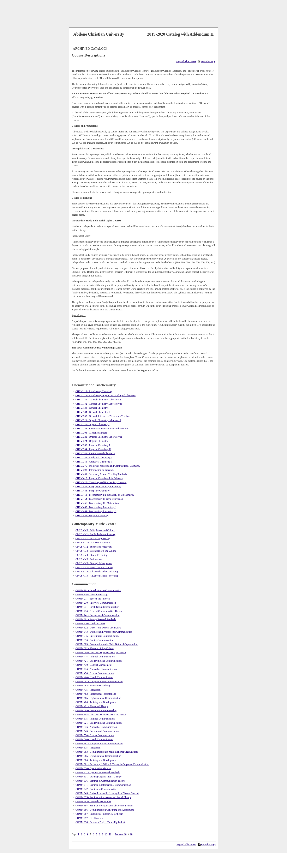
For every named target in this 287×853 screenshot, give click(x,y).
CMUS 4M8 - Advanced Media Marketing (97, 571)
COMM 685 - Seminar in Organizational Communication (104, 805)
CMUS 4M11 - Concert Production (93, 542)
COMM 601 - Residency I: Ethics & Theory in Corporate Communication (112, 764)
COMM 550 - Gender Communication (95, 735)
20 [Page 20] (131, 834)
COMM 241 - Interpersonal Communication (98, 615)
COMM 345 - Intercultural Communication (97, 635)
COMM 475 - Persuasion (88, 689)
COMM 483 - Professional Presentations (96, 693)
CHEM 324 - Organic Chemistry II (93, 441)
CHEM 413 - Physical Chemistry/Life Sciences (99, 478)
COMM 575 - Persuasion (88, 747)
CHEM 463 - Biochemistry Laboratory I (96, 507)
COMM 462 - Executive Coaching (93, 685)
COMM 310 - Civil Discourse (90, 623)
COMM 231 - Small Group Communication (97, 607)
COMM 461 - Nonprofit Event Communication (99, 681)
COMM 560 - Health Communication (94, 739)
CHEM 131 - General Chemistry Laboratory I (98, 399)
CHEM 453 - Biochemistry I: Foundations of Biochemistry (105, 494)
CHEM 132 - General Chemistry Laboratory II (99, 403)
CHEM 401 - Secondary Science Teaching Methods (101, 474)
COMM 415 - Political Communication (95, 656)
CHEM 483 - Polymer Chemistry (92, 515)
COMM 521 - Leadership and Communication (99, 722)
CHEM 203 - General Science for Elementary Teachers (103, 416)
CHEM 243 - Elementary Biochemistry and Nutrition (102, 428)
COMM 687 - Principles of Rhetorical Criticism (99, 813)
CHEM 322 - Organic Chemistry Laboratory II (99, 436)
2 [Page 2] (81, 834)
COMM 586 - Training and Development (96, 760)
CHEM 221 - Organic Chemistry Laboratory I (98, 420)
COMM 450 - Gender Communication (95, 673)
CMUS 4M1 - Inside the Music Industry (95, 534)
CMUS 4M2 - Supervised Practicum (94, 546)
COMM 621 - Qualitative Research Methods (98, 772)
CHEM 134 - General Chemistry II (93, 412)
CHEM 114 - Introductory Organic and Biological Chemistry (106, 395)
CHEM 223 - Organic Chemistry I (92, 424)
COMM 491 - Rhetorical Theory (92, 706)
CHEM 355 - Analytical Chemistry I (94, 457)
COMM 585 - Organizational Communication (98, 755)
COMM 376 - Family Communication (94, 640)
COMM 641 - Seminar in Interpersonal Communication (103, 784)
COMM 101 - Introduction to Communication (98, 590)
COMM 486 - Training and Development (96, 702)
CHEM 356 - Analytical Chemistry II (94, 461)
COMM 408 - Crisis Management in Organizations (101, 652)
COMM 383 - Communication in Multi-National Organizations (107, 644)
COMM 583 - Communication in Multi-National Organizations (107, 751)
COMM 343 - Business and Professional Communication (104, 631)
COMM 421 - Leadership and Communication (99, 660)
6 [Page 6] (93, 834)
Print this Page (206, 61)
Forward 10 (121, 834)
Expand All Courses (186, 61)
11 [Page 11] (110, 834)
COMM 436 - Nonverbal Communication (96, 669)
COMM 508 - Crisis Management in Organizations (101, 714)
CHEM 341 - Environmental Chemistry (95, 453)
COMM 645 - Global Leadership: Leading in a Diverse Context (107, 793)
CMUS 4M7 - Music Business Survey (94, 567)
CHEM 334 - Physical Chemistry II (93, 449)
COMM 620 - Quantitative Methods (93, 768)
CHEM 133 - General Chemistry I (92, 407)
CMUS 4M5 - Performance (89, 559)
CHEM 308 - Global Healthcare (91, 432)
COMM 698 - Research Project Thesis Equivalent (100, 822)
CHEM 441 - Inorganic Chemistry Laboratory (98, 486)
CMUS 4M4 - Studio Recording (91, 555)
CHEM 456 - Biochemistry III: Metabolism (97, 503)
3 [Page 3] (84, 834)
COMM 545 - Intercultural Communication (97, 731)
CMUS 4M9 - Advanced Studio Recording (97, 575)
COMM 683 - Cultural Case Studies (93, 801)
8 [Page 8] (99, 834)
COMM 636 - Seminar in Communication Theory (100, 780)
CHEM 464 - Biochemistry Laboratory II (96, 511)
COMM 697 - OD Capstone (89, 818)
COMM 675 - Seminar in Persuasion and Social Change (103, 797)
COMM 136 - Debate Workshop (92, 594)
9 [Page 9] (102, 834)
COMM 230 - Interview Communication (96, 602)
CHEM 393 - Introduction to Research (95, 470)
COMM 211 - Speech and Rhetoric (93, 598)
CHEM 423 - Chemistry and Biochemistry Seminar (101, 482)
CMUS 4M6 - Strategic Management (94, 563)
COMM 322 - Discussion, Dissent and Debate (98, 627)
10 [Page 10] (106, 834)
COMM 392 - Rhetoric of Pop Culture (95, 648)
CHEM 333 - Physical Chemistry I (93, 445)
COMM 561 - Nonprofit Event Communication (99, 743)
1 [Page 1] (78, 834)
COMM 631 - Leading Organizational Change (98, 776)
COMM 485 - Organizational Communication (98, 698)
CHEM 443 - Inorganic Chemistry (92, 490)
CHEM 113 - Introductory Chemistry (94, 391)
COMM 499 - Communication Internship (96, 710)
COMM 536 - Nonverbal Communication (96, 727)
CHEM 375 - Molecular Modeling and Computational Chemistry (108, 465)
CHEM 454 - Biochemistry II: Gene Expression (99, 498)
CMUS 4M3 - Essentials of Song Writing (96, 550)
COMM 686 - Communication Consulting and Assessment (105, 809)
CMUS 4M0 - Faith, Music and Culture (95, 530)
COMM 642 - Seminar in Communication (96, 789)
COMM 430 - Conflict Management (94, 664)
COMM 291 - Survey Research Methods (96, 619)
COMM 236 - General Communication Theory (99, 611)
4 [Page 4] (87, 834)
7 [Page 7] (96, 834)
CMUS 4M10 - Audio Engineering (93, 538)
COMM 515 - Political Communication (95, 718)
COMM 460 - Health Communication (94, 677)
